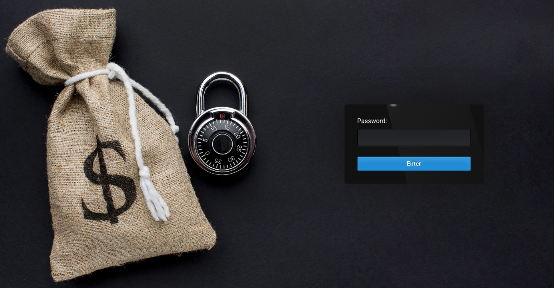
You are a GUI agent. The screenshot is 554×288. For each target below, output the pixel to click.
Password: (372, 121)
